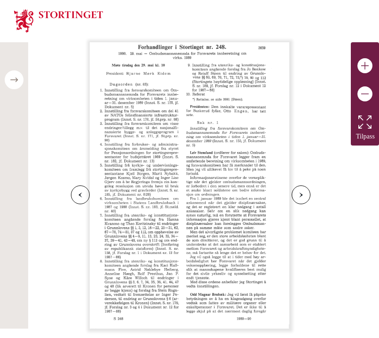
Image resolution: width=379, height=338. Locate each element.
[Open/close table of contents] (14, 79)
